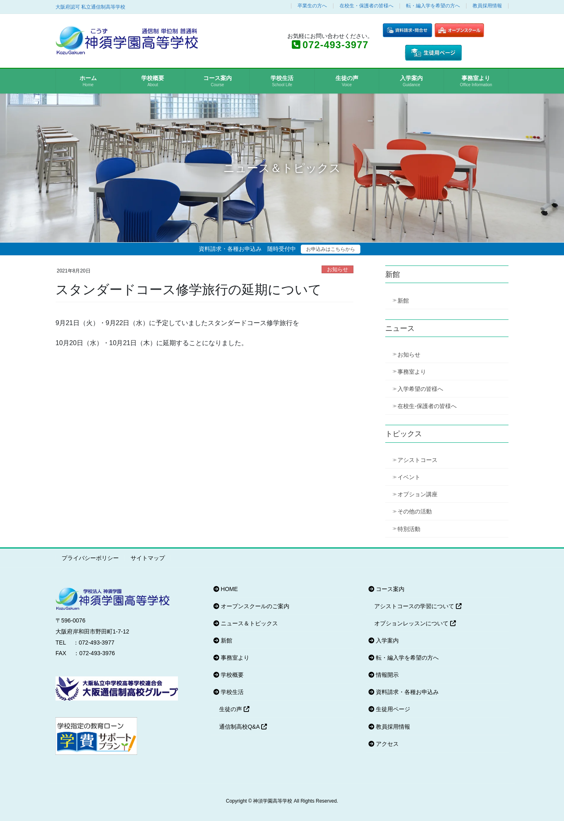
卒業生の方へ (312, 6)
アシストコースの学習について (418, 606)
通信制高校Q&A (243, 726)
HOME (225, 589)
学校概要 (228, 675)
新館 (403, 300)
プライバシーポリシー (90, 558)
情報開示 (384, 675)
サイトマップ (148, 558)
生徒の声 (234, 709)
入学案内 (384, 640)
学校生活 (228, 692)
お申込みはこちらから (330, 249)
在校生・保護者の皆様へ (366, 6)
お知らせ (337, 269)
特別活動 (408, 529)
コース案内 (386, 589)
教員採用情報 (487, 6)
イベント (408, 477)
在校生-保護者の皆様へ (427, 406)
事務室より (411, 371)
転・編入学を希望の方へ (433, 6)
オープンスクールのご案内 (251, 606)
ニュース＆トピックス (245, 623)
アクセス (384, 744)
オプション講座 (417, 494)
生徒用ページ (389, 709)
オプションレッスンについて (415, 623)
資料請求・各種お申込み (404, 692)
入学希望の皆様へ (420, 389)
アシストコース (417, 460)
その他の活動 (414, 511)
